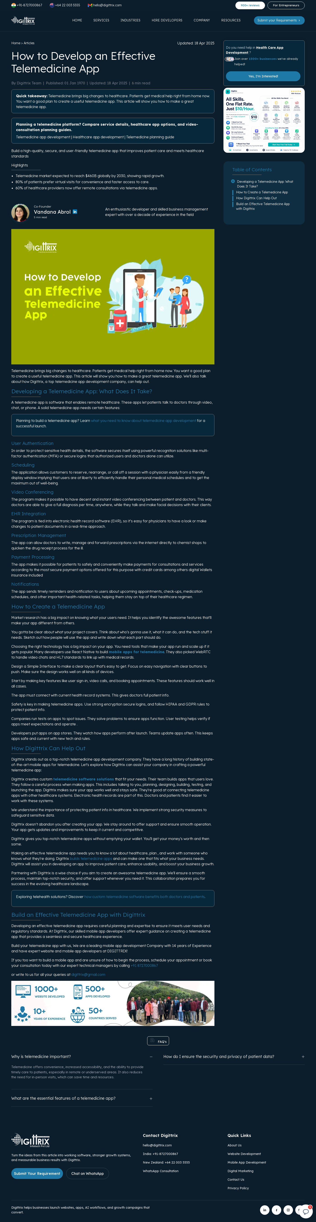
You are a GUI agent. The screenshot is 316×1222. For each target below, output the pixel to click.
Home (77, 20)
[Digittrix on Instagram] (288, 1210)
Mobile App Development (247, 1162)
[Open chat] (306, 1212)
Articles (29, 43)
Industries (130, 20)
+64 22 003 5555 (65, 5)
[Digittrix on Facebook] (276, 1210)
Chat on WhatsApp (87, 1173)
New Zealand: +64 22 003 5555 (166, 1162)
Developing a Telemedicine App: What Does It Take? (265, 184)
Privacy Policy (238, 1188)
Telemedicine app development (43, 137)
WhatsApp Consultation (161, 1171)
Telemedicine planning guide (150, 137)
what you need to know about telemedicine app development (143, 420)
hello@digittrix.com (157, 1145)
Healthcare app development (98, 137)
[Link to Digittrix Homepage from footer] (30, 1145)
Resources (231, 20)
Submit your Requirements (279, 20)
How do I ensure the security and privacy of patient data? (234, 1056)
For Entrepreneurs (286, 5)
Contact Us (236, 1180)
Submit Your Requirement (37, 1173)
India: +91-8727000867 (160, 1154)
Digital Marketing (240, 1171)
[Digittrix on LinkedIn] (265, 1210)
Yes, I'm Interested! (263, 76)
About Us (235, 1145)
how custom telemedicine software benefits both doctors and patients (144, 896)
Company (202, 20)
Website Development (244, 1154)
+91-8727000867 (26, 5)
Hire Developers (167, 20)
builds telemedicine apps (91, 858)
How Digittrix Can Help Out (256, 198)
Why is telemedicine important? (82, 1056)
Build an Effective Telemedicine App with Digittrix (263, 206)
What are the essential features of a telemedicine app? (82, 1098)
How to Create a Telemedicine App (262, 192)
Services (101, 20)
